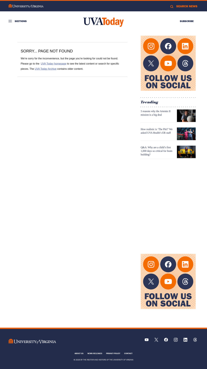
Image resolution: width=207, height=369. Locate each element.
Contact (128, 353)
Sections (21, 21)
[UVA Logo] (32, 341)
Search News (186, 6)
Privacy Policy (113, 353)
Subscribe (187, 21)
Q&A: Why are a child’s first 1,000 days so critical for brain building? (156, 151)
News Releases (94, 353)
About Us (79, 353)
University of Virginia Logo (26, 6)
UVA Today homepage (53, 63)
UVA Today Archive (46, 68)
